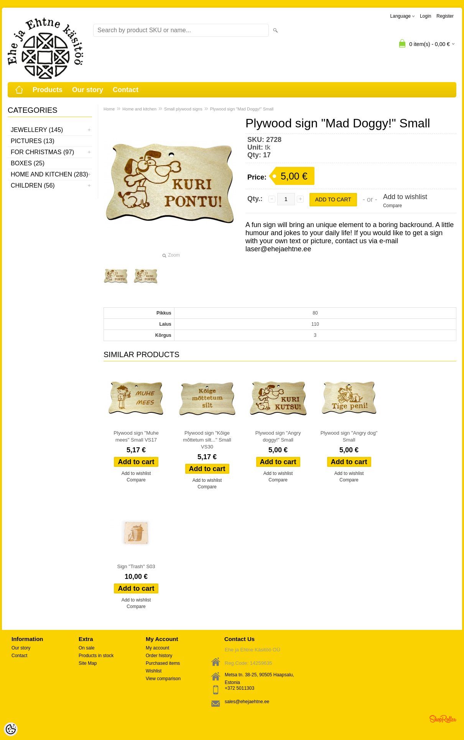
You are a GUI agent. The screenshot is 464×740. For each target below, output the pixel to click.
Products (48, 90)
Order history (159, 655)
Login (425, 16)
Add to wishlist (405, 197)
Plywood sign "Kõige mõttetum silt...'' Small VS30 (207, 440)
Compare (392, 205)
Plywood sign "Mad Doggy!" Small (242, 109)
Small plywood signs (183, 109)
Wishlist (153, 671)
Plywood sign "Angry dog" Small (349, 436)
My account (157, 648)
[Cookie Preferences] (11, 729)
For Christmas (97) (42, 152)
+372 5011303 (239, 688)
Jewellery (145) (37, 130)
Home (109, 109)
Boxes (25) (27, 163)
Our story (87, 90)
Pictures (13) (32, 141)
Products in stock (96, 655)
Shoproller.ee (442, 719)
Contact (125, 90)
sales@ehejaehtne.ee (247, 701)
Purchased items (163, 663)
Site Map (88, 663)
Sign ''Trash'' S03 (136, 566)
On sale (86, 648)
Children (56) (33, 185)
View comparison (163, 678)
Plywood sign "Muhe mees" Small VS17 (136, 436)
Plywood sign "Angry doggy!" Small (278, 436)
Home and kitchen (139, 109)
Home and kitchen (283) (49, 174)
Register (445, 16)
